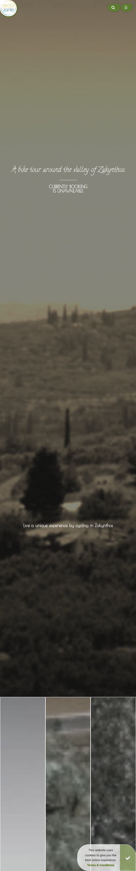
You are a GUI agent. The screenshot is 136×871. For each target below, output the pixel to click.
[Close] (128, 857)
